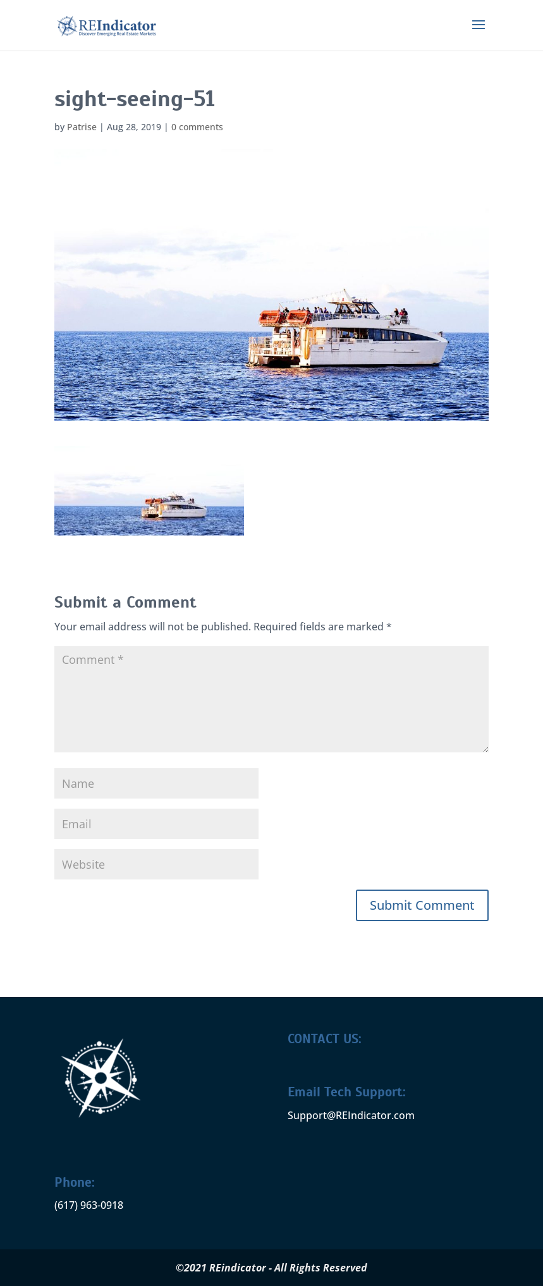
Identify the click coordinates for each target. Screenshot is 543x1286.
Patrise (82, 127)
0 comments (197, 127)
